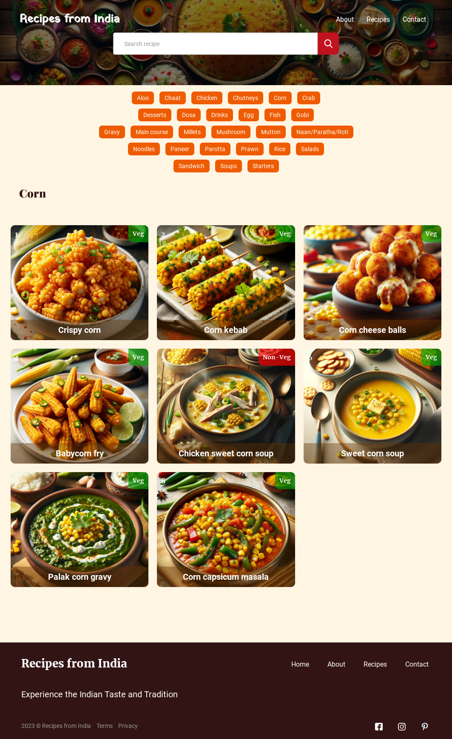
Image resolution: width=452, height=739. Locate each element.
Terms (105, 725)
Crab (308, 98)
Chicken (206, 98)
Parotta (215, 149)
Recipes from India (69, 19)
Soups (228, 166)
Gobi (302, 115)
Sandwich (192, 166)
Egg (249, 115)
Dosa (189, 115)
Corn (280, 98)
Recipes (378, 19)
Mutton (271, 132)
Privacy (128, 725)
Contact (414, 19)
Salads (310, 149)
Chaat (173, 98)
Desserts (154, 115)
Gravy (112, 132)
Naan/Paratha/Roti (322, 132)
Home (300, 664)
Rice (279, 149)
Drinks (219, 115)
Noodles (144, 149)
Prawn (250, 149)
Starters (263, 166)
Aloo (143, 98)
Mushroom (230, 132)
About (345, 19)
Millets (192, 132)
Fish (275, 115)
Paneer (180, 149)
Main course (152, 132)
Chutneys (245, 98)
